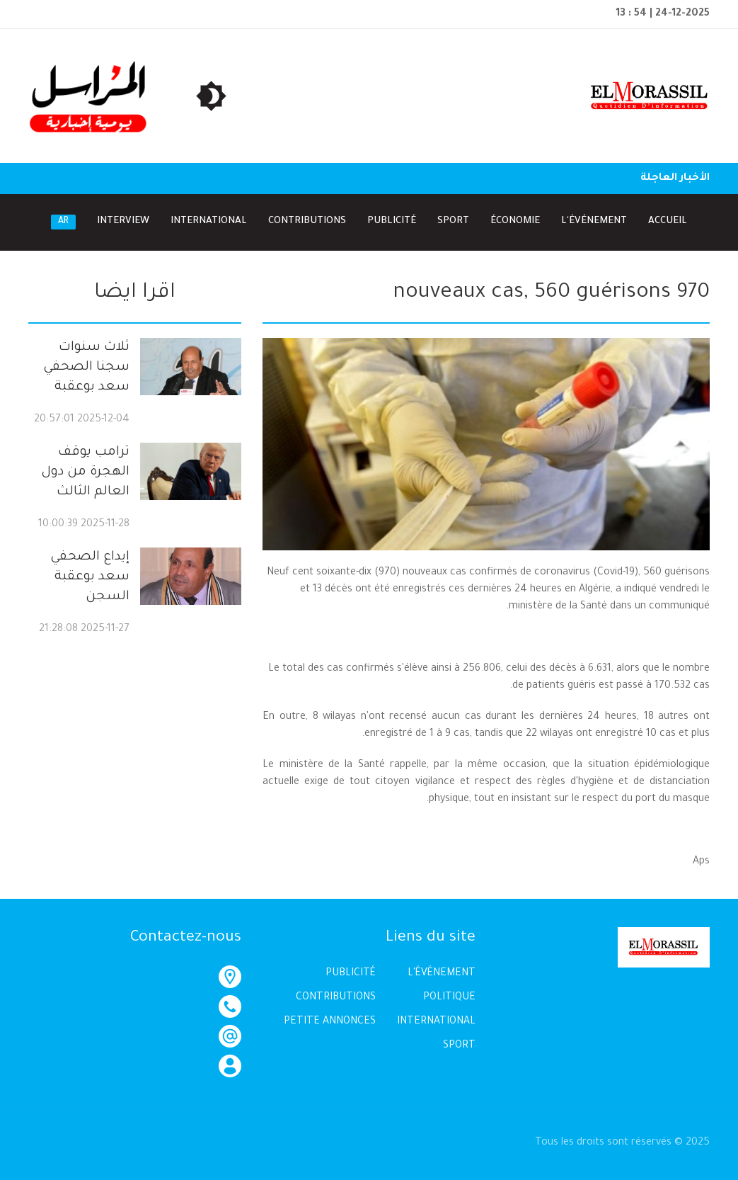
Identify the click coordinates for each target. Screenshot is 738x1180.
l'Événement (594, 221)
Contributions (307, 221)
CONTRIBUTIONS (336, 998)
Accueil (667, 221)
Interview (123, 221)
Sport (453, 221)
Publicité (391, 221)
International (209, 221)
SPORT (459, 1046)
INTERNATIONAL (436, 1022)
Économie (515, 221)
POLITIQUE (449, 998)
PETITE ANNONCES (330, 1022)
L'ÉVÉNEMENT (441, 974)
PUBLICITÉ (350, 974)
